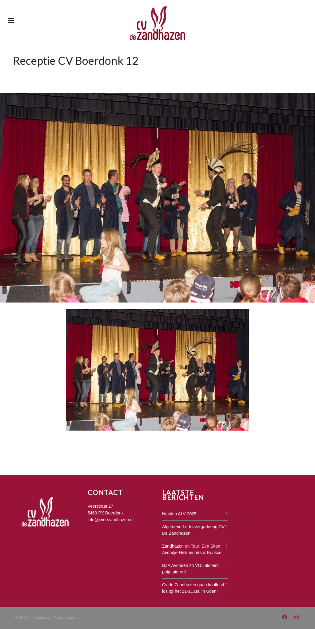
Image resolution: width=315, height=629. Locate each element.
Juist (79, 617)
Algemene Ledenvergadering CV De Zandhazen (193, 530)
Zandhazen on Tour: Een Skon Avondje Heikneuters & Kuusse (191, 549)
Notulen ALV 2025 (179, 513)
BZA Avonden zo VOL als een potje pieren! (190, 568)
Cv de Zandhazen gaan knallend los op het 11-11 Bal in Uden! (193, 588)
